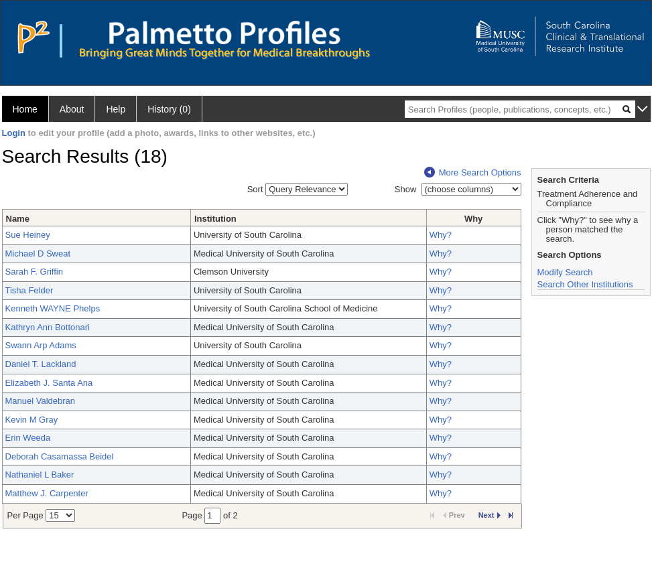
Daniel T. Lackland (40, 364)
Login (13, 133)
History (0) (169, 109)
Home (25, 109)
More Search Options (472, 172)
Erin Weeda (28, 438)
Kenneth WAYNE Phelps (53, 308)
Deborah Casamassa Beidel (59, 456)
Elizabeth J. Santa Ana (49, 383)
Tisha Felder (29, 290)
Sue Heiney (27, 235)
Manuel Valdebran (40, 401)
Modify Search (565, 272)
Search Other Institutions (585, 284)
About (72, 109)
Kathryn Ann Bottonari (47, 327)
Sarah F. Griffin (34, 272)
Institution (215, 219)
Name (17, 219)
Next (489, 515)
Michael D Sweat (38, 253)
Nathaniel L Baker (39, 475)
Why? (441, 235)
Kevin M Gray (31, 420)
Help (115, 109)
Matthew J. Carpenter (46, 493)
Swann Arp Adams (40, 345)
